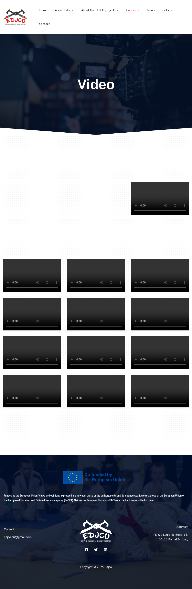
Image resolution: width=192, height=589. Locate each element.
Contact (43, 24)
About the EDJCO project (94, 10)
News (144, 10)
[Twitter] (96, 550)
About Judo (60, 10)
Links (158, 10)
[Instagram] (105, 550)
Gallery (126, 10)
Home (42, 10)
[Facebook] (86, 550)
